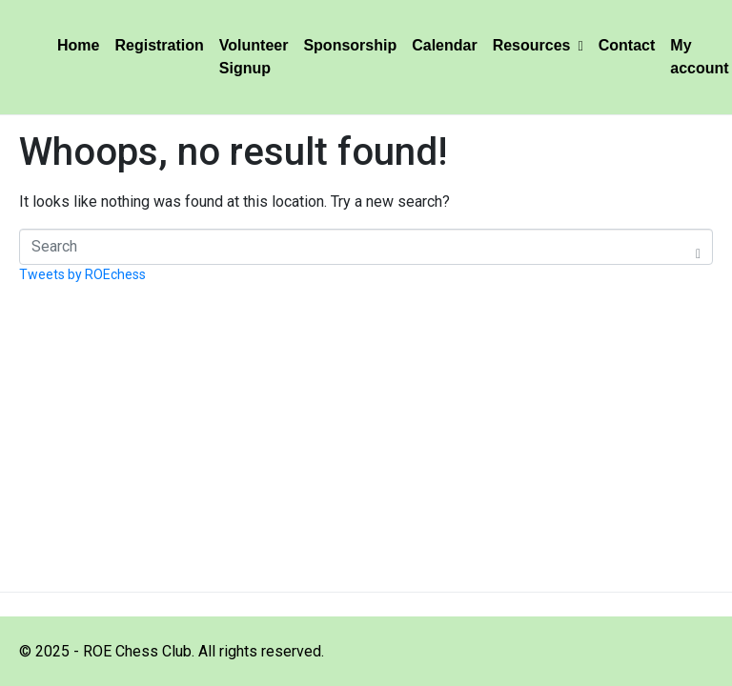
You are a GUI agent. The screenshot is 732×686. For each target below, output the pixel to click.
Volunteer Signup (254, 56)
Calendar (444, 45)
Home (78, 45)
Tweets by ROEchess (82, 274)
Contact (627, 45)
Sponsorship (349, 45)
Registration (158, 45)
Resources (538, 45)
